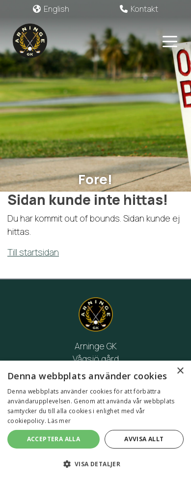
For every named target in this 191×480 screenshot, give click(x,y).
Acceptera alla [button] (54, 439)
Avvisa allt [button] (144, 439)
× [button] (180, 371)
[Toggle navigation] (170, 41)
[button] (95, 464)
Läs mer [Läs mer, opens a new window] (59, 421)
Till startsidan (33, 252)
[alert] (95, 420)
